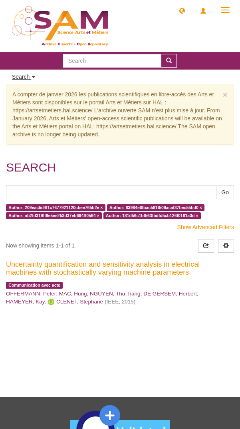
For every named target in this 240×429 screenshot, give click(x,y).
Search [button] (23, 77)
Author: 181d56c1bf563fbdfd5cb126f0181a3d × (152, 215)
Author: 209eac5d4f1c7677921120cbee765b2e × (55, 207)
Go (225, 192)
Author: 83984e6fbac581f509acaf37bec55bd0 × (155, 207)
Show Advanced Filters (205, 227)
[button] (182, 10)
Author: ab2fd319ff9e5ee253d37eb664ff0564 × (53, 215)
